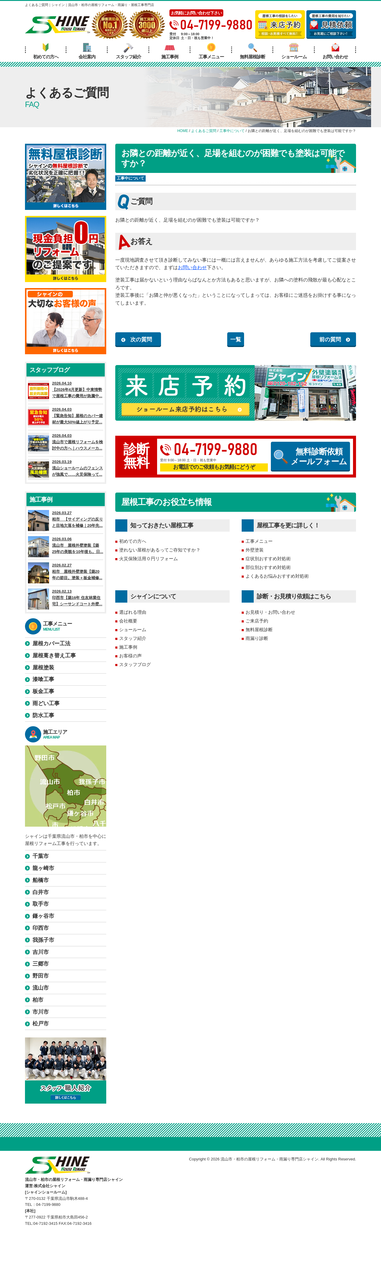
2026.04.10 (65, 390)
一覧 (235, 339)
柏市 (38, 1000)
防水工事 (43, 715)
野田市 (41, 976)
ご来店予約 (257, 620)
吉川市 (41, 952)
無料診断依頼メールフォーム (310, 456)
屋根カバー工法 (51, 644)
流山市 (41, 988)
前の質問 (330, 339)
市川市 (41, 1012)
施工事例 (169, 51)
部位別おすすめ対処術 (268, 567)
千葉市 (41, 856)
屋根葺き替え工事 (54, 656)
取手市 (41, 904)
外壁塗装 (255, 549)
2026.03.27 (65, 520)
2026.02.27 (65, 572)
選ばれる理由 (132, 612)
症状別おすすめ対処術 (268, 558)
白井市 (41, 892)
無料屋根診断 (252, 51)
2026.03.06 (65, 546)
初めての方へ (45, 51)
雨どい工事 (46, 703)
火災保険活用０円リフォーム (148, 558)
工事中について (130, 178)
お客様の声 (130, 655)
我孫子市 (43, 940)
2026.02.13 (65, 599)
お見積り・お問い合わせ (270, 612)
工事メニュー (211, 51)
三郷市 (41, 964)
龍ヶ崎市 (43, 868)
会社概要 (128, 620)
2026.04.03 (65, 417)
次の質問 (141, 339)
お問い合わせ (335, 51)
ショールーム (294, 51)
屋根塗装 (43, 668)
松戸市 (41, 1024)
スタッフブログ (135, 664)
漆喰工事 (43, 679)
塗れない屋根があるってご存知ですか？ (159, 549)
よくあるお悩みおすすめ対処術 (277, 576)
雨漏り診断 (257, 638)
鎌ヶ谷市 (43, 916)
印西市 (41, 928)
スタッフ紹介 (128, 51)
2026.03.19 (65, 469)
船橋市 (41, 880)
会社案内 (87, 51)
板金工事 (43, 691)
